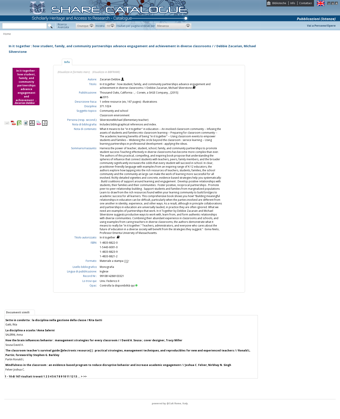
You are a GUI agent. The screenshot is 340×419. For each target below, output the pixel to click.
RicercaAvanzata (63, 26)
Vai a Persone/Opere (321, 26)
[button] (85, 26)
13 (75, 376)
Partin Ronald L (14, 359)
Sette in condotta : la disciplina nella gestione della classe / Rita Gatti (53, 320)
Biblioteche (279, 3)
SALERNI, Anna (14, 334)
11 (68, 376)
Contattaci (305, 3)
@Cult (170, 403)
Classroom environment (114, 115)
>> (85, 376)
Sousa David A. (14, 345)
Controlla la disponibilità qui (118, 285)
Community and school (114, 111)
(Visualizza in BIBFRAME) (106, 72)
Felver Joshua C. (15, 369)
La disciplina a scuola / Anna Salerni (30, 330)
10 (64, 376)
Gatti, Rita (11, 324)
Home (7, 34)
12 (71, 376)
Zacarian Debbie (110, 79)
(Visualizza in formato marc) (74, 72)
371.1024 (105, 106)
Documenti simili (17, 312)
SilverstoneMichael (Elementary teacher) (124, 120)
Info (292, 3)
